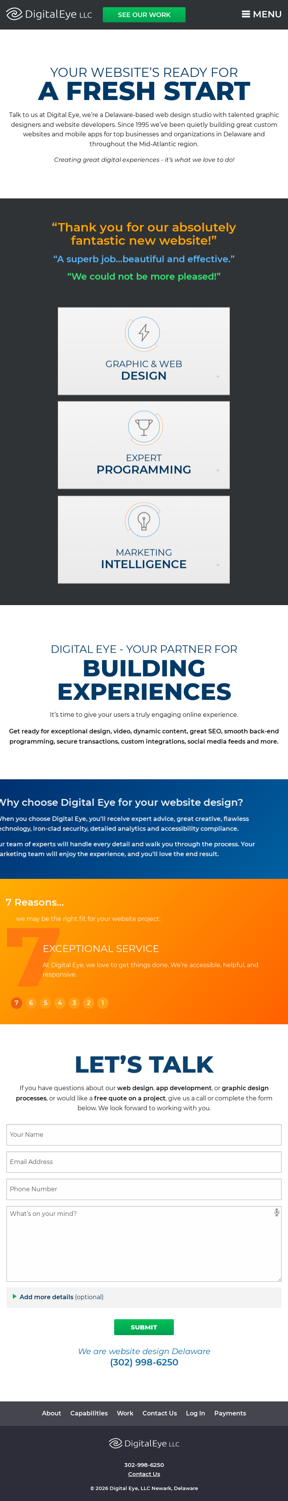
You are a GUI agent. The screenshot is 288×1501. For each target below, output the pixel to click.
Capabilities (89, 1414)
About (51, 1414)
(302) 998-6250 (144, 1362)
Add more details (62, 1297)
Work (125, 1414)
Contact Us (159, 1414)
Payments (230, 1414)
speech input (276, 1211)
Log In (195, 1414)
